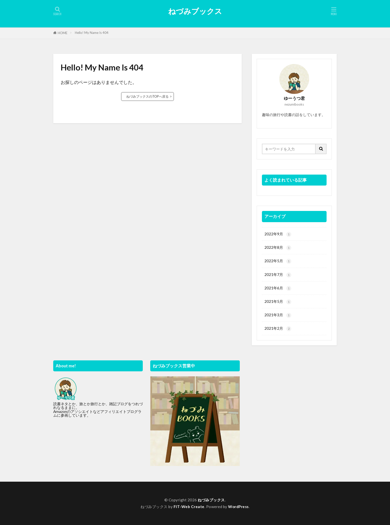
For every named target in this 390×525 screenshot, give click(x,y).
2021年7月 (277, 274)
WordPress (238, 506)
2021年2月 (277, 328)
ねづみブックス (195, 11)
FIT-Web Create (189, 506)
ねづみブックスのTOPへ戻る (147, 96)
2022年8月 (277, 247)
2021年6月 (277, 288)
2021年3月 (277, 315)
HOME (62, 33)
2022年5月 (277, 261)
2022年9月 (277, 234)
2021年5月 (277, 301)
